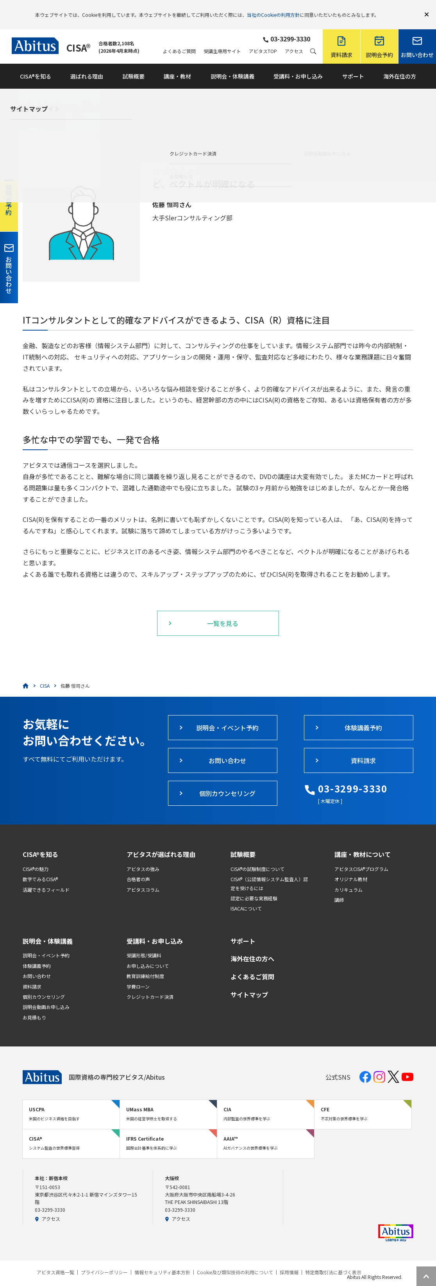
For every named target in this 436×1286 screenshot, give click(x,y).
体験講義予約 (37, 954)
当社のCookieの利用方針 (273, 8)
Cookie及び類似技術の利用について (235, 1261)
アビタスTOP (263, 40)
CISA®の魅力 (35, 857)
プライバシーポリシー (104, 1261)
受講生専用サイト (222, 40)
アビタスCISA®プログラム (361, 857)
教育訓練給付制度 (145, 964)
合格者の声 (138, 867)
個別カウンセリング (44, 985)
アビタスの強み (143, 857)
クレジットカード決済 (150, 985)
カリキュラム (348, 878)
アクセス (294, 40)
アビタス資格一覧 (55, 1261)
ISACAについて (246, 897)
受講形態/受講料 (144, 944)
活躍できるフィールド (46, 878)
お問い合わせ (37, 964)
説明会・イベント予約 (46, 944)
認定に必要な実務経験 (254, 887)
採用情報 (289, 1261)
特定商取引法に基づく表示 (333, 1261)
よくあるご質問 (179, 40)
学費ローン (138, 975)
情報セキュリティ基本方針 (162, 1261)
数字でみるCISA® (40, 867)
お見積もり (34, 1006)
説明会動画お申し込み (46, 995)
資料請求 (32, 975)
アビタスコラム (143, 878)
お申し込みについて (148, 954)
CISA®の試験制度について (257, 857)
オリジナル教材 (350, 867)
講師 (339, 888)
